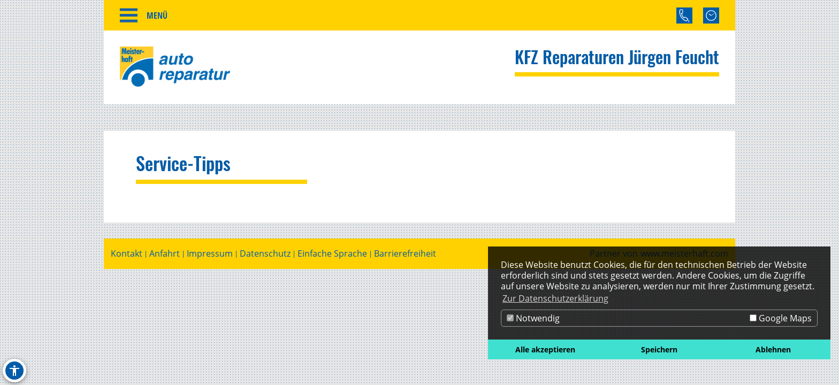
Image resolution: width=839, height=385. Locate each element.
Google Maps (781, 318)
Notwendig (533, 318)
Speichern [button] (659, 349)
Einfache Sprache (332, 253)
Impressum (210, 253)
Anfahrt (164, 253)
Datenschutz (265, 253)
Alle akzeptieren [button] (545, 349)
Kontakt (126, 253)
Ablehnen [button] (773, 349)
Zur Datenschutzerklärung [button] (555, 298)
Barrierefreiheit (405, 253)
